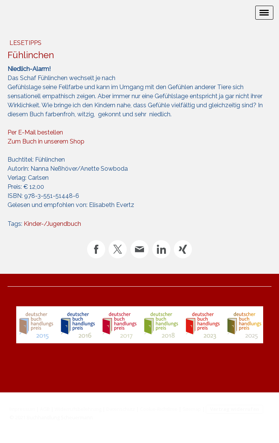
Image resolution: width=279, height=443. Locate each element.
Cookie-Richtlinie (159, 409)
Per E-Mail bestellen (35, 132)
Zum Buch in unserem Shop (46, 141)
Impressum (22, 409)
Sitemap (191, 409)
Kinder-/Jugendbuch (52, 223)
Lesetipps (25, 42)
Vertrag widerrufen (234, 409)
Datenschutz (120, 409)
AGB (45, 409)
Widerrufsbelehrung (78, 409)
